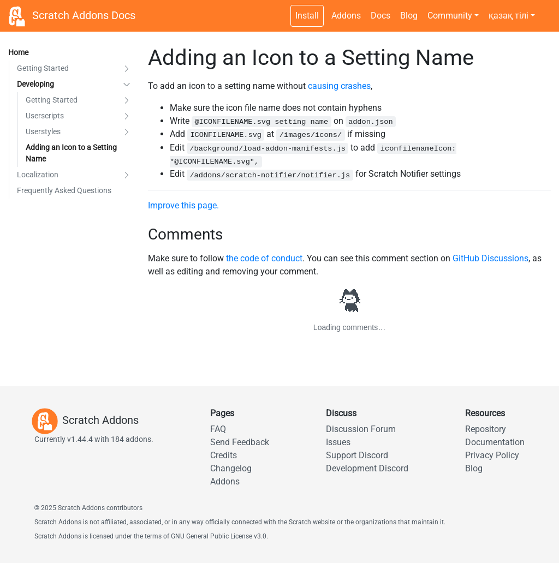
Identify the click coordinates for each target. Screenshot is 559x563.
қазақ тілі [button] (508, 15)
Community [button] (449, 15)
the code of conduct (264, 258)
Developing (35, 84)
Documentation (495, 442)
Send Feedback (239, 442)
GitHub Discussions (490, 258)
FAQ (218, 429)
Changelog (231, 468)
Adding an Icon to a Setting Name (71, 153)
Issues (338, 442)
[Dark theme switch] (545, 10)
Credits (223, 455)
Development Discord (367, 468)
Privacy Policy (492, 455)
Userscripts (45, 115)
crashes (356, 86)
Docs (380, 15)
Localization (37, 174)
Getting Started (43, 68)
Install (307, 15)
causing (323, 86)
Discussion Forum (361, 429)
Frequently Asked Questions (64, 190)
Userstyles (43, 131)
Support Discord (357, 455)
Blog (409, 15)
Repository (485, 429)
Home (18, 52)
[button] (126, 68)
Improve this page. (183, 205)
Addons (346, 15)
